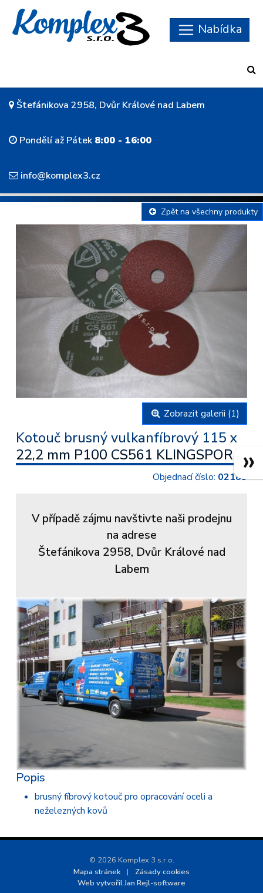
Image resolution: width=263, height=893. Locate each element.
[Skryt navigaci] (209, 30)
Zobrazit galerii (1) (195, 413)
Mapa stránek (96, 872)
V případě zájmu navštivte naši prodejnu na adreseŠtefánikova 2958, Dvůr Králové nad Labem (132, 544)
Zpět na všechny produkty (202, 211)
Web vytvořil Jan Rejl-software (131, 883)
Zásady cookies (162, 872)
